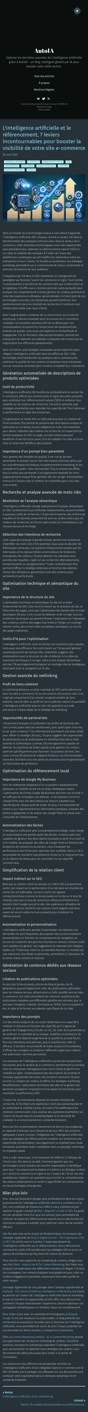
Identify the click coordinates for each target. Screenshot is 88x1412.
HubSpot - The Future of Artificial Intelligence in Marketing (37, 1291)
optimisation (27, 166)
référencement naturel (52, 162)
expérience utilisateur (14, 170)
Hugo (49, 107)
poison (47, 110)
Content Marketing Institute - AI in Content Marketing (43, 1337)
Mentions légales (44, 89)
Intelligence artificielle (14, 162)
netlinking (63, 166)
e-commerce (33, 162)
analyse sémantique (46, 166)
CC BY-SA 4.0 (62, 104)
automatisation (11, 166)
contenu (31, 170)
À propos (44, 82)
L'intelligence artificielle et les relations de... (28, 1394)
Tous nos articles (44, 76)
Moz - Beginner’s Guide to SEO (55, 1210)
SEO (68, 162)
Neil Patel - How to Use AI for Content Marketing (36, 1264)
